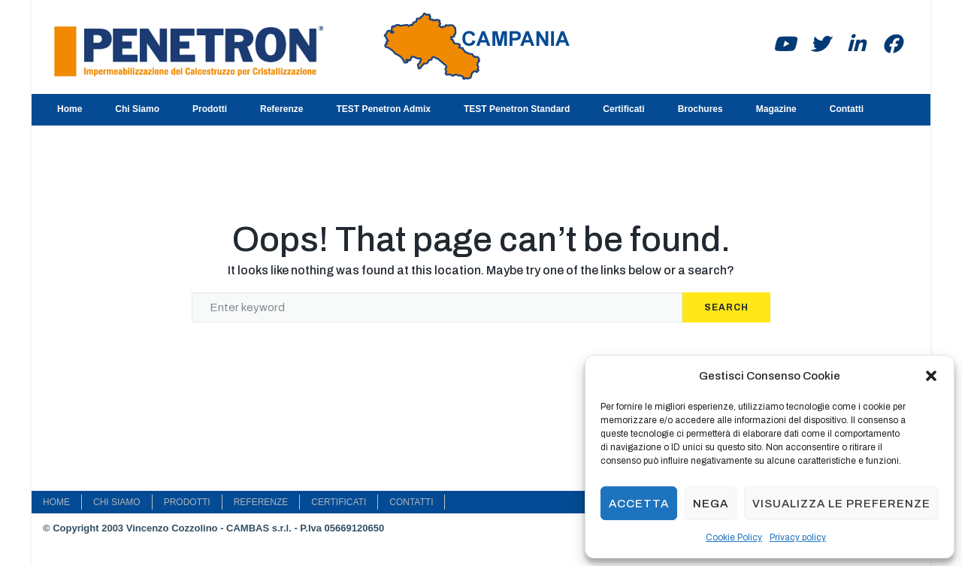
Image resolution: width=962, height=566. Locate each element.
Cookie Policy (734, 537)
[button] (931, 375)
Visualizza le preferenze (841, 504)
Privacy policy (798, 537)
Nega (710, 504)
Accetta (639, 504)
